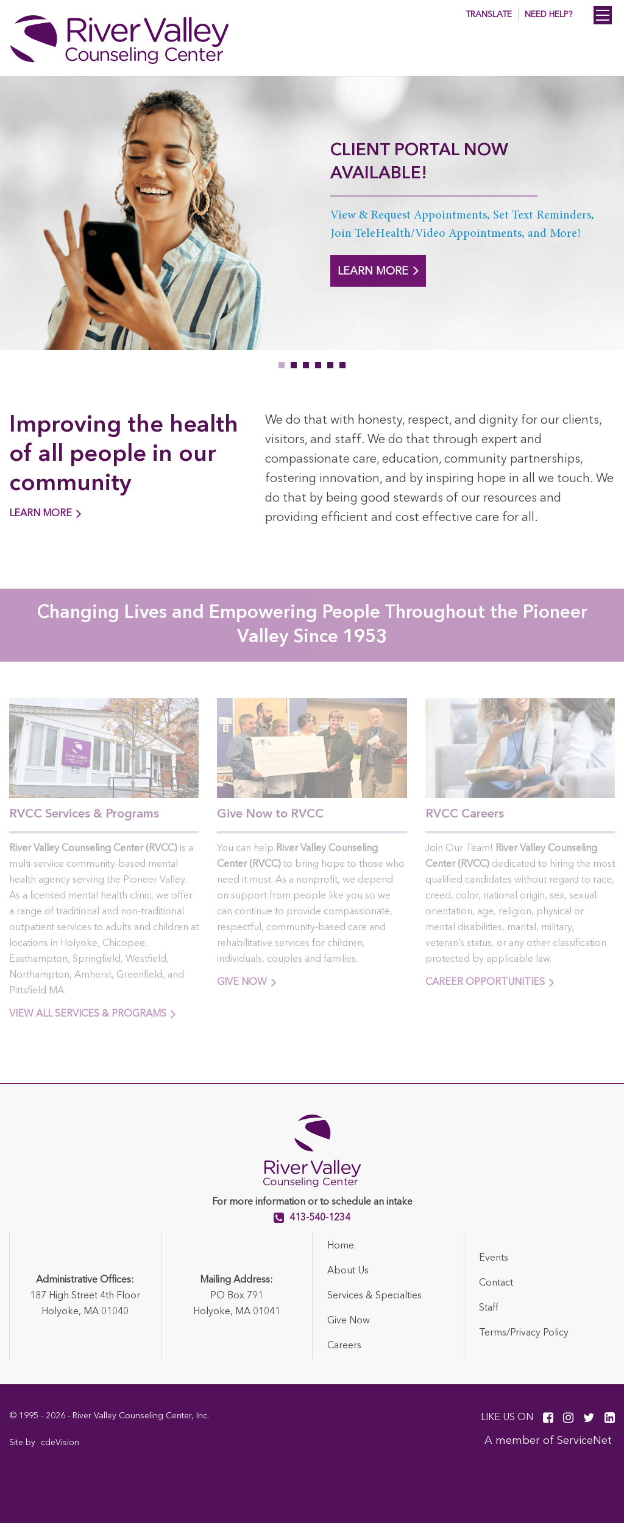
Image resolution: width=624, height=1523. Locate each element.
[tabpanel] (312, 213)
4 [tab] (318, 365)
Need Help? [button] (548, 14)
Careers (344, 1346)
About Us (348, 1271)
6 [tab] (342, 365)
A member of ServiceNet (548, 1440)
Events (493, 1258)
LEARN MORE (378, 270)
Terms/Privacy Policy (524, 1333)
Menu (603, 15)
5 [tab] (330, 365)
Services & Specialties (374, 1296)
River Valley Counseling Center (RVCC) (125, 39)
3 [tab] (306, 365)
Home (340, 1246)
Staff (488, 1308)
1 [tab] (281, 365)
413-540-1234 (319, 1218)
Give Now (348, 1321)
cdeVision (60, 1442)
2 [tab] (294, 365)
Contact (496, 1283)
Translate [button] (489, 14)
